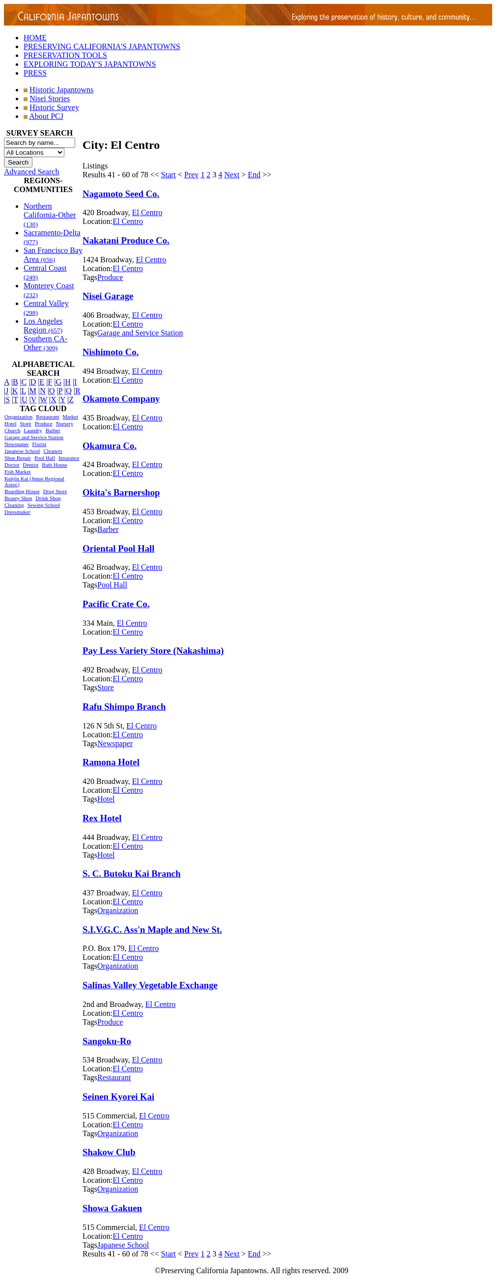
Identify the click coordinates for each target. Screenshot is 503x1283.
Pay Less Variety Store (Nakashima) (153, 650)
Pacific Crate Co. (116, 604)
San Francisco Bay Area (53, 254)
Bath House (54, 465)
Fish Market (17, 471)
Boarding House (22, 491)
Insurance (69, 458)
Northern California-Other (50, 215)
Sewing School (44, 505)
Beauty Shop (18, 498)
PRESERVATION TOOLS (65, 55)
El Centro (147, 212)
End (254, 174)
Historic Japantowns (61, 89)
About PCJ (46, 116)
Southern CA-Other (45, 343)
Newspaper (16, 444)
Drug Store (55, 491)
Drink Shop (48, 498)
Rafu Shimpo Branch (124, 706)
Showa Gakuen (112, 1208)
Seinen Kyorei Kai (118, 1096)
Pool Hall (44, 458)
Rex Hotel (102, 818)
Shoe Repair (17, 458)
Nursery (64, 423)
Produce (44, 423)
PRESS (35, 73)
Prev (191, 174)
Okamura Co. (110, 446)
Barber (53, 430)
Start (168, 174)
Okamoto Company (121, 398)
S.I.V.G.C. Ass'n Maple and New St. (152, 929)
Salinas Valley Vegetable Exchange (150, 985)
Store (25, 423)
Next (231, 174)
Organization (18, 416)
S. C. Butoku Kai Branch (132, 873)
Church (12, 430)
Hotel (10, 423)
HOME (35, 37)
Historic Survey (54, 107)
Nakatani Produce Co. (126, 240)
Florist (39, 444)
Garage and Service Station (33, 437)
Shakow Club (109, 1152)
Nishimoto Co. (111, 352)
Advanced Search (31, 171)
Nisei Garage (108, 296)
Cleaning (14, 505)
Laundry (33, 430)
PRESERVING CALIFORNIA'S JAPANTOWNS (102, 46)
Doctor (12, 465)
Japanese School (22, 451)
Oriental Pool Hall (119, 548)
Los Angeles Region (43, 325)
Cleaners (52, 451)
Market (70, 416)
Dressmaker (17, 512)
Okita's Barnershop (121, 492)
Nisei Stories (49, 98)
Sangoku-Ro (107, 1041)
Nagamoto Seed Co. (121, 194)
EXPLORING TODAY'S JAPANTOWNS (90, 64)
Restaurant (47, 416)
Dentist (31, 465)
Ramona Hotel (111, 762)
